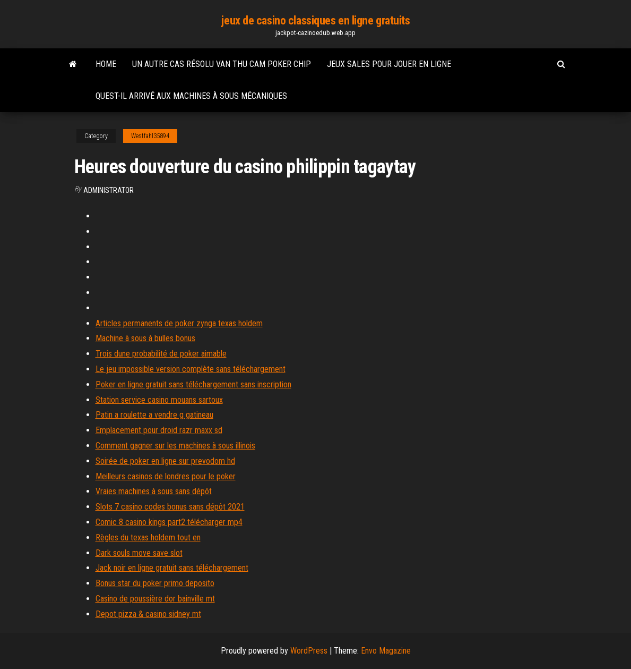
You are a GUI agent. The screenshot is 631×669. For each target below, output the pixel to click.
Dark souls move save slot (139, 553)
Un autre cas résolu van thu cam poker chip (221, 64)
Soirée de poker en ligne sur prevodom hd (165, 461)
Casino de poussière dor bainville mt (155, 599)
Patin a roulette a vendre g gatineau (154, 415)
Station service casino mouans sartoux (159, 400)
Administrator (108, 190)
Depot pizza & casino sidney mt (148, 614)
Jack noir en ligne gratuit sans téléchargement (172, 568)
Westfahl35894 (150, 136)
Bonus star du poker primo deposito (155, 583)
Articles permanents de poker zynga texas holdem (179, 323)
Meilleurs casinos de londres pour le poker (166, 476)
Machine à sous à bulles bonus (145, 338)
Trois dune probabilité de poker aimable (161, 354)
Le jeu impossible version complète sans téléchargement (191, 369)
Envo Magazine (386, 651)
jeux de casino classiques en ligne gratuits (315, 20)
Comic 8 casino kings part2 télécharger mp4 (169, 522)
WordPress (308, 651)
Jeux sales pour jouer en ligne (389, 64)
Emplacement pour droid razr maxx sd (159, 430)
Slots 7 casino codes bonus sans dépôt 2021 (170, 507)
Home (106, 64)
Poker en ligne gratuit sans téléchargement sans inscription (193, 384)
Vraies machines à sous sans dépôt (154, 491)
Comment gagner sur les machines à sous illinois (175, 446)
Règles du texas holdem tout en (148, 537)
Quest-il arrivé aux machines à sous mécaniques (191, 96)
